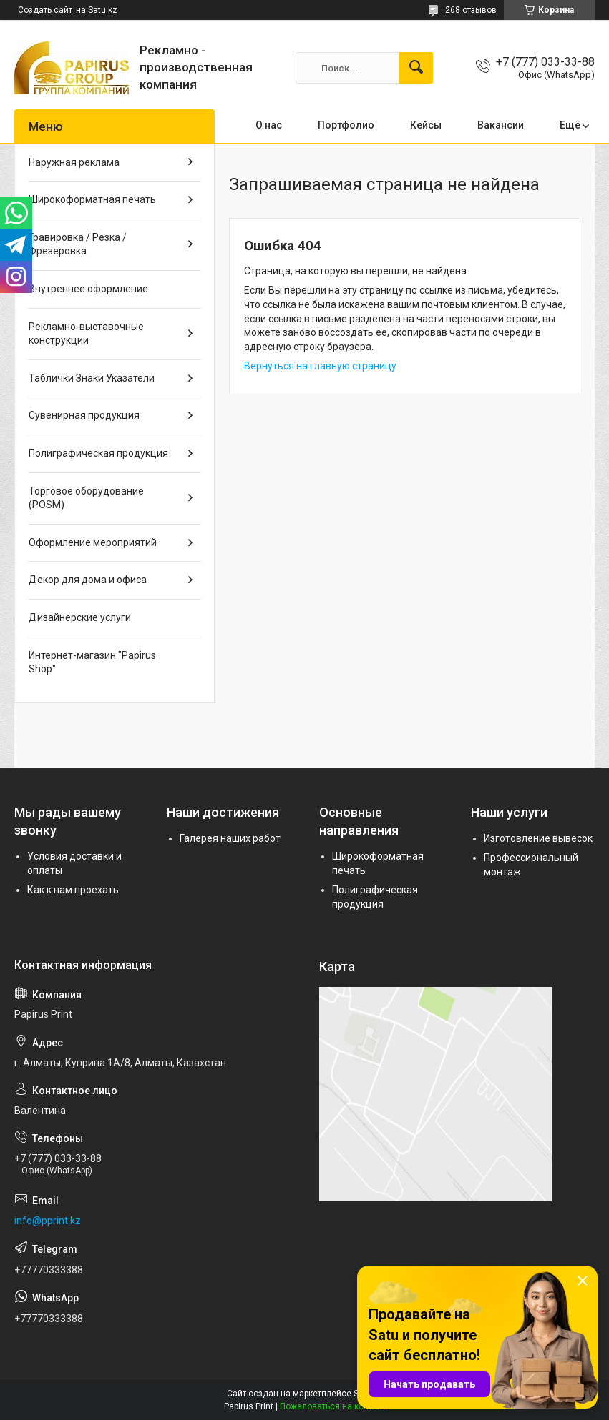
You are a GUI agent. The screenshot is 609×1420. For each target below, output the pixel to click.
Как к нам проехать (73, 889)
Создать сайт (45, 10)
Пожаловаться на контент (333, 1406)
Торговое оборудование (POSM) (86, 498)
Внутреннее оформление (88, 288)
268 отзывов (471, 10)
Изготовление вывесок (538, 838)
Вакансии (500, 125)
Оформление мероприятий (93, 542)
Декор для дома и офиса (88, 579)
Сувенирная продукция (84, 415)
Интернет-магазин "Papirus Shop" (92, 662)
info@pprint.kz (47, 1220)
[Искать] (416, 68)
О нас (268, 125)
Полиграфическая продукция (98, 453)
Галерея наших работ (230, 838)
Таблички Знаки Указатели (92, 378)
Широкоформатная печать (92, 199)
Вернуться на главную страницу (320, 366)
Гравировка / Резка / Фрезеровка (78, 244)
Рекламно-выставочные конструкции (86, 334)
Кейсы (426, 125)
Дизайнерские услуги (80, 617)
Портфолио (346, 125)
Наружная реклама (74, 162)
